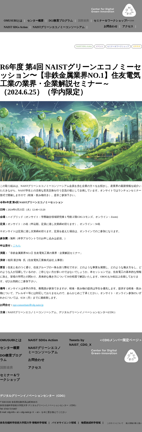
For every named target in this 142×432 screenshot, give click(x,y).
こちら (17, 245)
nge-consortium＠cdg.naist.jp (28, 305)
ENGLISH (130, 21)
